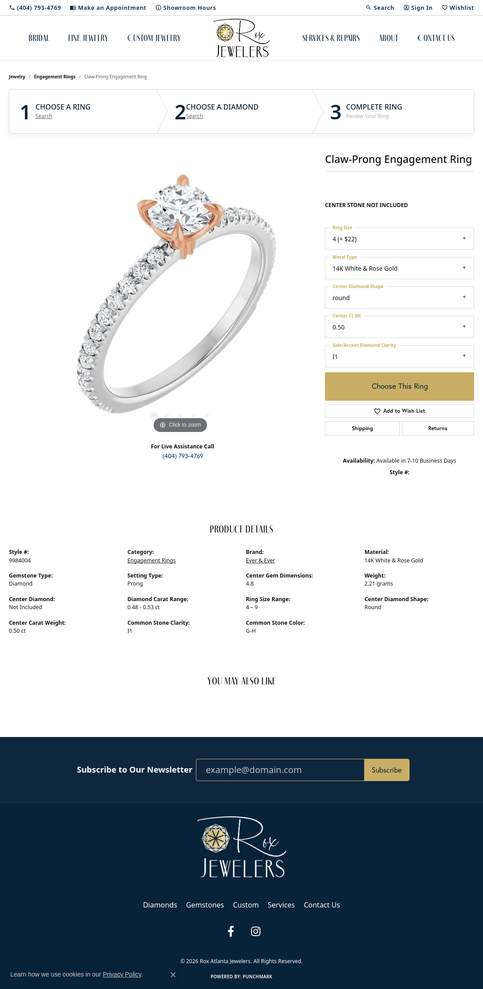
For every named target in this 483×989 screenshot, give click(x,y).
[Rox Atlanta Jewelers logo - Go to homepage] (241, 38)
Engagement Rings (55, 76)
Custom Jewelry (154, 38)
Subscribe (387, 769)
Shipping (362, 428)
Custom (246, 905)
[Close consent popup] (173, 974)
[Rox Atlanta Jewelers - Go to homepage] (241, 846)
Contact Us (436, 38)
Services (281, 905)
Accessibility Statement (287, 946)
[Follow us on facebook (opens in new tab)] (231, 931)
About (388, 38)
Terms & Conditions (230, 946)
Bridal (38, 38)
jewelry (17, 76)
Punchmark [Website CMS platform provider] (257, 976)
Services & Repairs (331, 38)
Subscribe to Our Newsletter (134, 769)
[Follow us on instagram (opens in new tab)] (256, 931)
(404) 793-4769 (182, 456)
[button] (379, 7)
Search (44, 116)
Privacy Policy (185, 946)
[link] (35, 7)
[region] (180, 301)
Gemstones (205, 905)
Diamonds (160, 905)
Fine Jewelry (88, 38)
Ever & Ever (260, 560)
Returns (437, 428)
